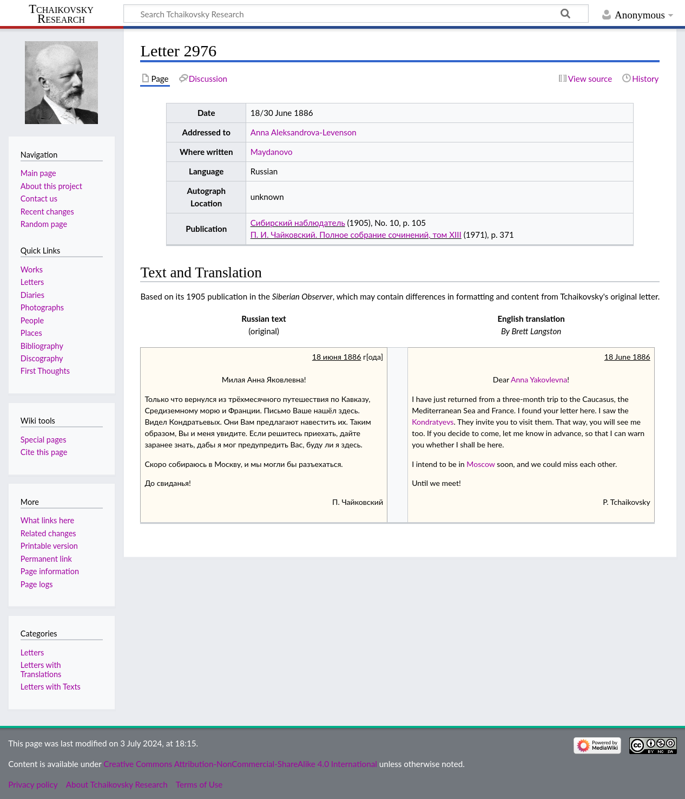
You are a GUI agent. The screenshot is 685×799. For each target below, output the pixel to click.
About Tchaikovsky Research (117, 784)
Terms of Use (199, 784)
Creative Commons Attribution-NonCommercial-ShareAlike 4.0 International (240, 764)
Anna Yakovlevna (539, 379)
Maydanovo (272, 152)
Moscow (480, 464)
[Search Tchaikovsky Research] (356, 13)
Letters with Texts (51, 686)
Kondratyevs (432, 421)
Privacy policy (32, 784)
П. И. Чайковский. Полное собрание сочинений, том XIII (356, 234)
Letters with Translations (41, 669)
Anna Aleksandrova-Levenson (304, 132)
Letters (32, 652)
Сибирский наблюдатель (298, 223)
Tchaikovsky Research (61, 14)
